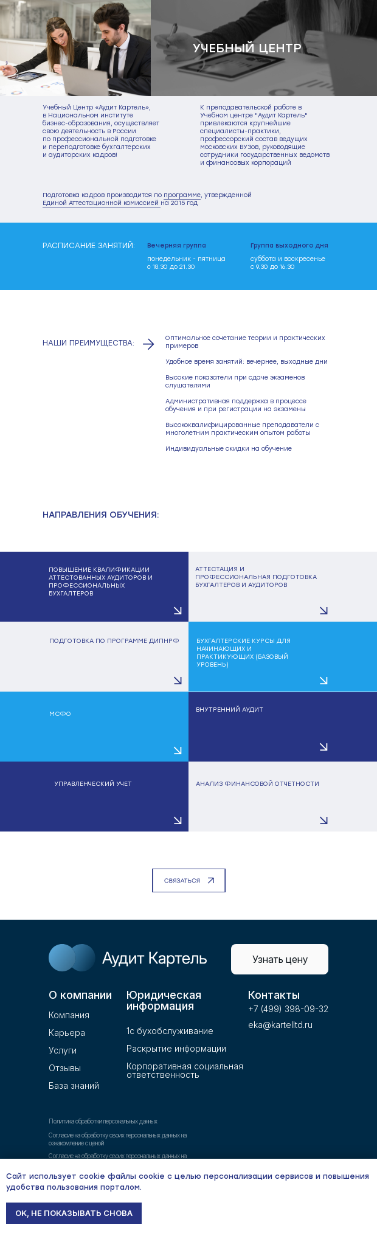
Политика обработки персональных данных (103, 1121)
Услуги (63, 1050)
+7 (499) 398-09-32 (288, 1009)
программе (182, 195)
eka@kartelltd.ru (280, 1024)
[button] (94, 587)
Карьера (67, 1032)
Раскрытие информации (176, 1048)
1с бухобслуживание (169, 1031)
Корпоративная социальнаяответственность (184, 1070)
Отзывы (65, 1068)
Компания (69, 1015)
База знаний (74, 1085)
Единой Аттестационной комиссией (102, 203)
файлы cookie (136, 1176)
